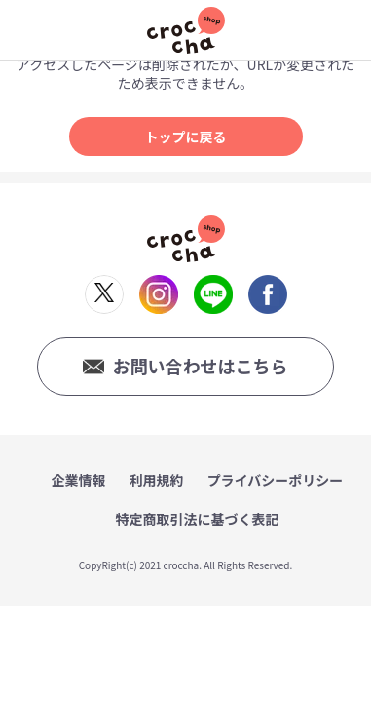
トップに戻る (186, 136)
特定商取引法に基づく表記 (197, 518)
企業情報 (79, 479)
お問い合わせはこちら (199, 365)
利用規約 (157, 479)
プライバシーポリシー (275, 479)
